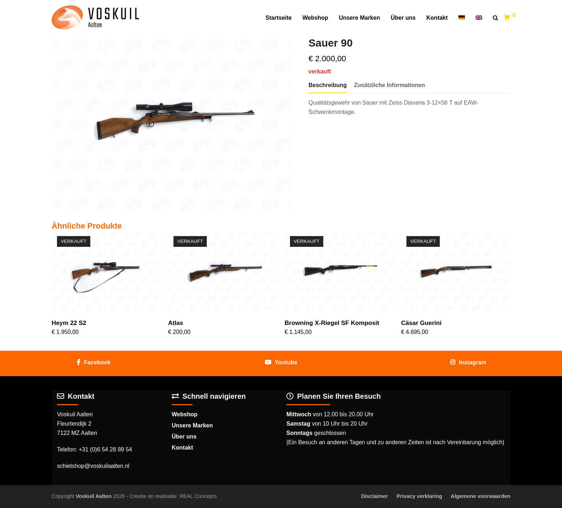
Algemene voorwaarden (480, 496)
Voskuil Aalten (93, 496)
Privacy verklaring (419, 496)
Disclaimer (374, 496)
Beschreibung (328, 85)
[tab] (328, 85)
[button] (495, 18)
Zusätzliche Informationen (389, 85)
